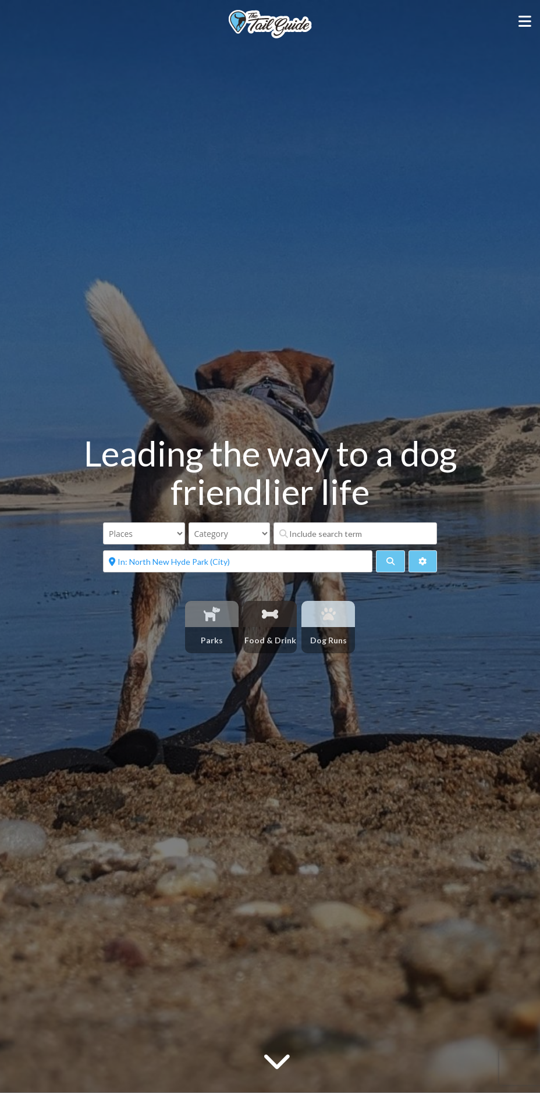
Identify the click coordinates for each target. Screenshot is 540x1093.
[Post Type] (144, 533)
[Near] (237, 561)
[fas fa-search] (390, 561)
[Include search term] (355, 533)
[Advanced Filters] (422, 561)
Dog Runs (328, 640)
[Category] (230, 533)
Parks (212, 640)
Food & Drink (270, 640)
